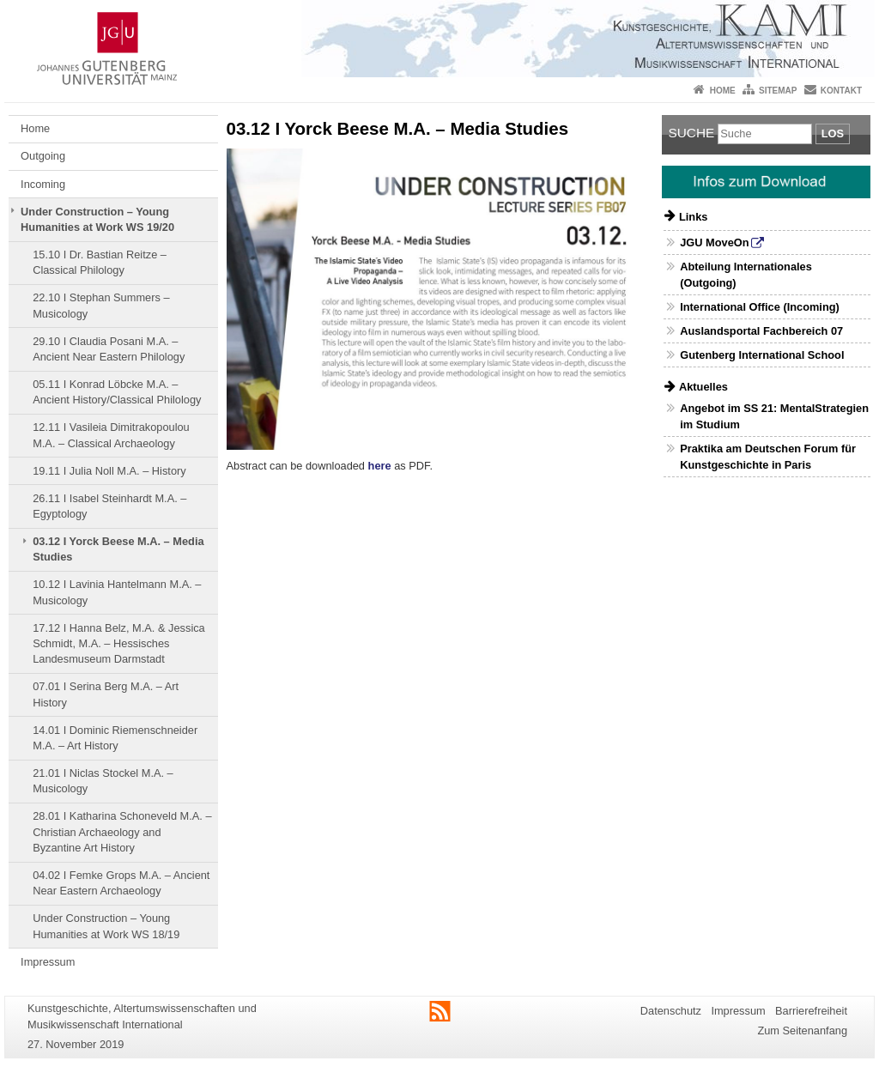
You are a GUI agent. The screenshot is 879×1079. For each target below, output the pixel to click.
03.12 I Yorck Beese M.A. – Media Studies (118, 549)
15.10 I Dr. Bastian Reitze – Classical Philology (100, 262)
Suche (692, 132)
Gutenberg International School (762, 355)
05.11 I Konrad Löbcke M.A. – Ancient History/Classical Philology (117, 392)
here (379, 465)
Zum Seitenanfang (802, 1030)
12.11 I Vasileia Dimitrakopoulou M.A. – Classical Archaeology (111, 435)
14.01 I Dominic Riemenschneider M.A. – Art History (115, 738)
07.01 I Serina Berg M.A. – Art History (106, 694)
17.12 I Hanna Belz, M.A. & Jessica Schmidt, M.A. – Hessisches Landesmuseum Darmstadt (119, 643)
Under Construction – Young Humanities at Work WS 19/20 (97, 219)
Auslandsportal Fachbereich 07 (761, 330)
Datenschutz (670, 1010)
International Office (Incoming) (760, 306)
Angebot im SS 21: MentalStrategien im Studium (774, 416)
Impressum (48, 961)
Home (723, 90)
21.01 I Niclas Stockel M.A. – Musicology (103, 781)
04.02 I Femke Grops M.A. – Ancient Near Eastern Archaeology (121, 883)
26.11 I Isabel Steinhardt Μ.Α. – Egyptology (109, 506)
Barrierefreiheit (811, 1010)
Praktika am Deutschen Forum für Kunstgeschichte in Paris (768, 456)
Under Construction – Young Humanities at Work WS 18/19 (106, 926)
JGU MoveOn (714, 242)
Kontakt (841, 90)
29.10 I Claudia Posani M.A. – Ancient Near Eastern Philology (109, 349)
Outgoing (43, 155)
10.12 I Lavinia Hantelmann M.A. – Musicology (117, 592)
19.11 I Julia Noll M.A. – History (109, 470)
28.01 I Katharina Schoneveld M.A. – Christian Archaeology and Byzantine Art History (122, 831)
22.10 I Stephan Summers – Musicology (101, 305)
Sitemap (778, 90)
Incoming (43, 184)
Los (832, 133)
